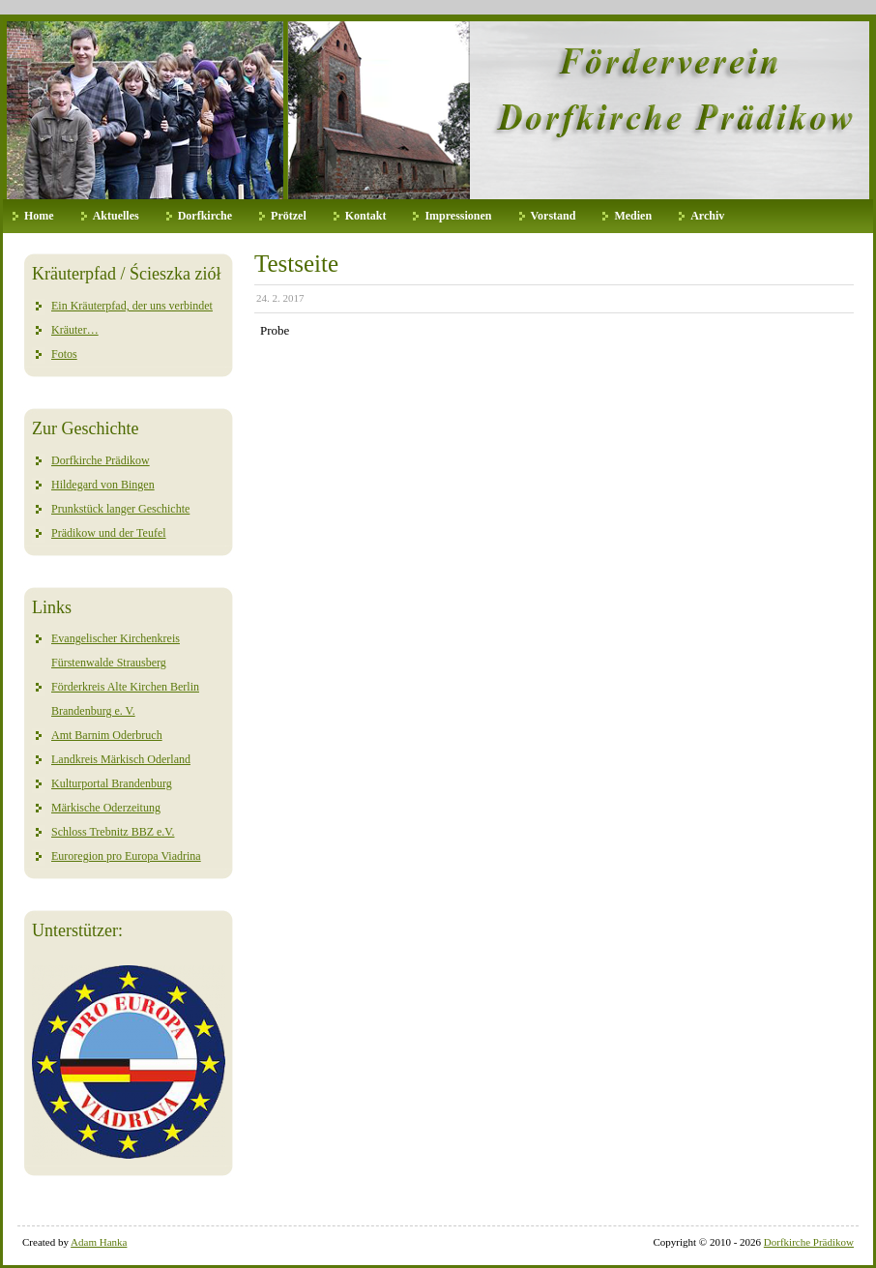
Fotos (64, 354)
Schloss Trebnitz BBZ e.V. (112, 832)
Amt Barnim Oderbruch (106, 735)
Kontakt (366, 215)
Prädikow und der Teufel (108, 533)
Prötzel (289, 215)
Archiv (707, 215)
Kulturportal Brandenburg (111, 783)
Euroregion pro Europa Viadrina (126, 856)
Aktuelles (116, 215)
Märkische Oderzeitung (106, 807)
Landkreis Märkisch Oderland (120, 759)
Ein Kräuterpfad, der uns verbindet (132, 305)
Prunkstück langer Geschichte (120, 509)
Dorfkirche (205, 215)
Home (39, 215)
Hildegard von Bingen (103, 484)
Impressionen (457, 215)
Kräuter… (75, 330)
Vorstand (553, 215)
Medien (633, 215)
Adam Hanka (99, 1242)
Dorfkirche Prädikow (100, 460)
